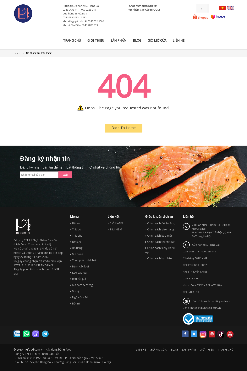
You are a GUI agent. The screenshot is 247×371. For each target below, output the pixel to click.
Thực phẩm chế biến (84, 260)
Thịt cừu (77, 235)
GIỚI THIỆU (207, 349)
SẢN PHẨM (189, 349)
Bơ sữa (76, 242)
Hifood (67, 349)
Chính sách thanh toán (161, 242)
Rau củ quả (79, 279)
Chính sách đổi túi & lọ (161, 223)
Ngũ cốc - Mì (80, 297)
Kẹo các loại (79, 272)
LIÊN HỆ (141, 349)
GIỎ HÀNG (116, 223)
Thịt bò (76, 229)
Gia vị (75, 291)
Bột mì (76, 303)
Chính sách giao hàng (160, 229)
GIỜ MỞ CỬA (158, 349)
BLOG (174, 349)
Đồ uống (77, 248)
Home (17, 52)
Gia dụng (77, 254)
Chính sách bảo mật (159, 235)
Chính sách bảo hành (160, 258)
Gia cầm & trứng (82, 285)
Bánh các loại (80, 266)
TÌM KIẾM (116, 229)
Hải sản (76, 223)
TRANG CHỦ (225, 349)
